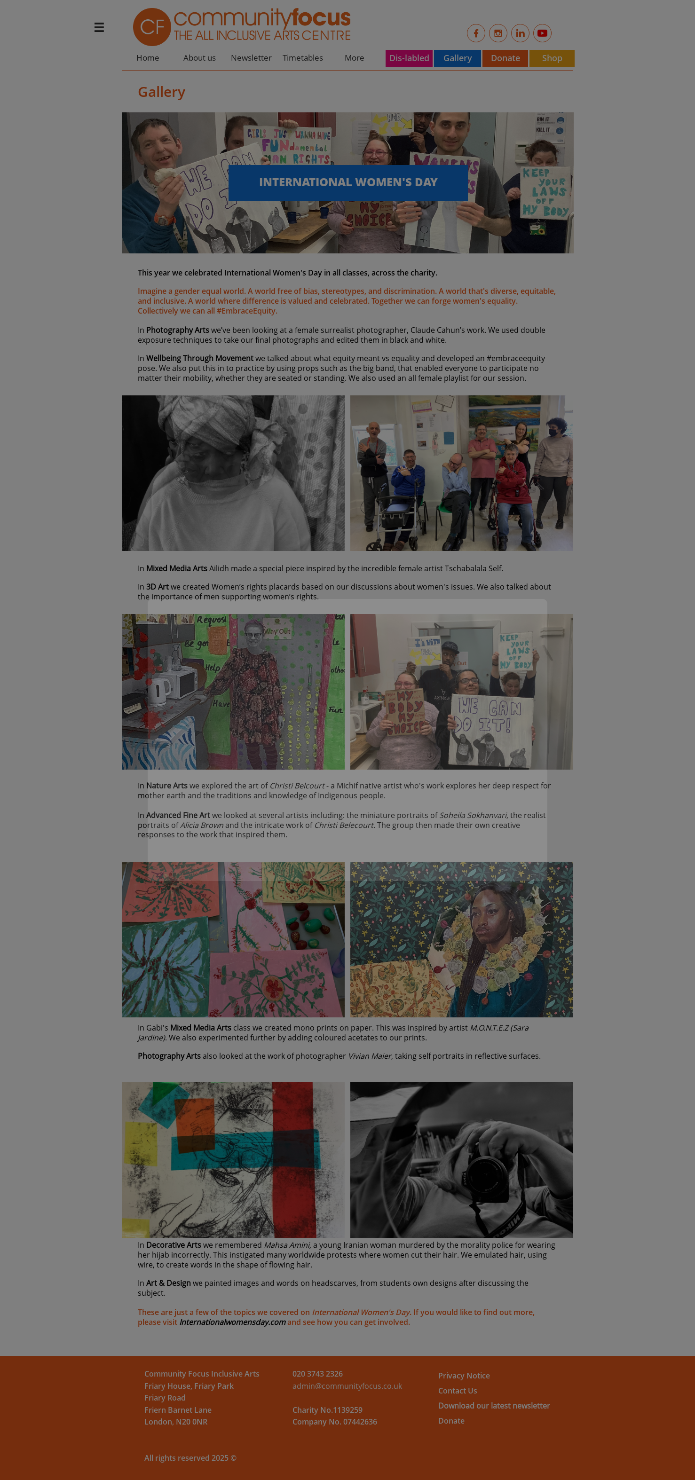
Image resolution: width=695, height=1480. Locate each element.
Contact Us (457, 1391)
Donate (451, 1421)
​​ (317, 1374)
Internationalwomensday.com (232, 1322)
